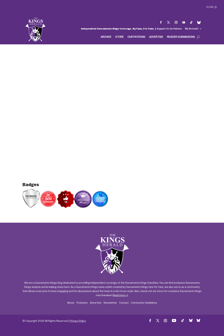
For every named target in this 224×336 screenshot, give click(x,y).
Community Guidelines (144, 302)
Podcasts (82, 302)
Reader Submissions (181, 37)
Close (210, 7)
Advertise (156, 37)
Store (119, 37)
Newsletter (110, 302)
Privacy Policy (78, 321)
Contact (124, 302)
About (70, 302)
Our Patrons (136, 37)
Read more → (120, 295)
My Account (191, 29)
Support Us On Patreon (169, 28)
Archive (106, 37)
